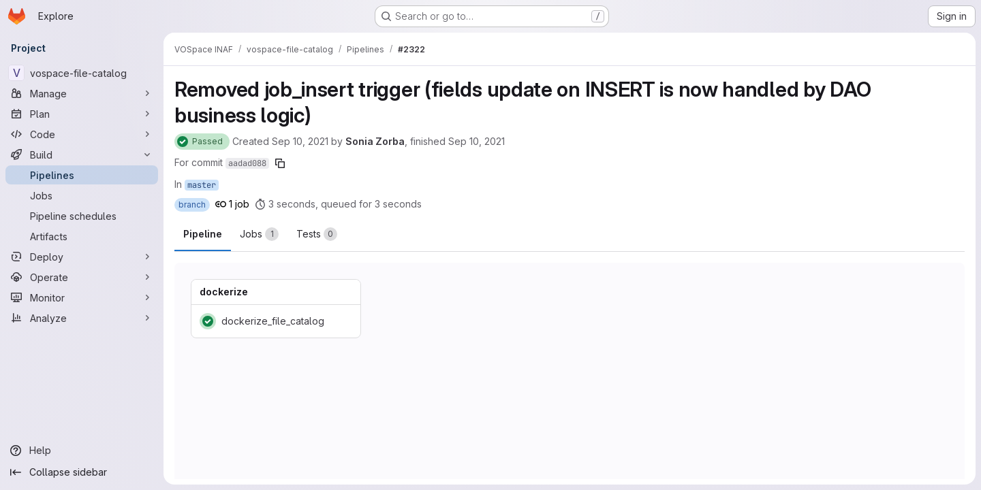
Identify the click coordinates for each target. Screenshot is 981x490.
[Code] (81, 134)
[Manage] (81, 93)
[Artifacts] (81, 236)
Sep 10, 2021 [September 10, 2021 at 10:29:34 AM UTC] (476, 141)
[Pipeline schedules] (81, 215)
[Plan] (81, 113)
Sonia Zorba (375, 141)
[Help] (81, 450)
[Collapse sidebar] (81, 472)
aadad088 (247, 163)
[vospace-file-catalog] (81, 72)
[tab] (259, 234)
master (201, 185)
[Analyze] (81, 317)
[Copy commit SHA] (280, 163)
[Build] (81, 154)
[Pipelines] (81, 174)
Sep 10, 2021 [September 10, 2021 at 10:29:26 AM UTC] (300, 141)
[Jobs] (81, 195)
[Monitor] (81, 297)
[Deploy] (81, 256)
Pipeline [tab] (202, 234)
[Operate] (81, 277)
